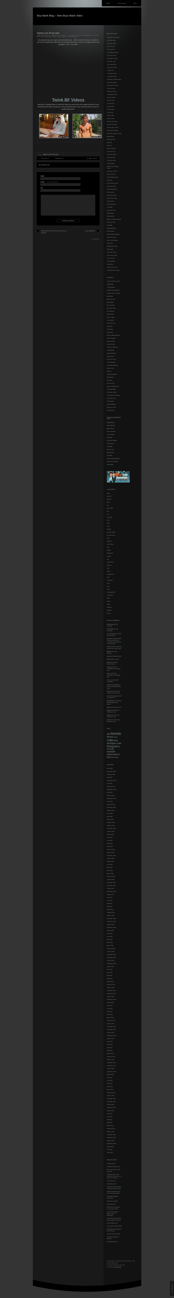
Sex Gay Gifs (110, 383)
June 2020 (110, 813)
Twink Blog (110, 264)
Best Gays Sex (111, 299)
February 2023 (111, 786)
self (108, 559)
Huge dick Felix (111, 1204)
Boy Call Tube (111, 305)
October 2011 (111, 1104)
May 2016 (109, 939)
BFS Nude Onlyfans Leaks (114, 133)
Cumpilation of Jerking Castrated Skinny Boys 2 (114, 686)
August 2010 (110, 1146)
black (108, 502)
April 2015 (110, 978)
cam (108, 511)
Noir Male (109, 225)
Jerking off (110, 553)
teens (38, 36)
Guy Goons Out (111, 1180)
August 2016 (110, 930)
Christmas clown (116, 656)
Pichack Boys (110, 231)
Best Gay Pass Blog (112, 130)
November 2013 (111, 1029)
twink (46, 36)
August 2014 (110, 1002)
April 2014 (110, 1014)
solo (82, 35)
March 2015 (110, 981)
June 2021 (110, 801)
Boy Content (110, 314)
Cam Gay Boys (111, 151)
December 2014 (111, 990)
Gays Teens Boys (112, 195)
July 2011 (109, 1113)
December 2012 (111, 1062)
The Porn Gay (111, 258)
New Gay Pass (111, 222)
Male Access (110, 213)
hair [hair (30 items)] (119, 743)
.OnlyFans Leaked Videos (114, 79)
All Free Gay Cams (112, 121)
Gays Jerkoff (110, 356)
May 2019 (109, 843)
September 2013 (111, 1035)
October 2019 (111, 831)
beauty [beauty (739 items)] (116, 733)
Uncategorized (111, 592)
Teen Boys (95, 35)
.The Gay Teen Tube (112, 85)
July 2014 (109, 1005)
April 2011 (110, 1122)
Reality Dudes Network (113, 234)
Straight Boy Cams (112, 246)
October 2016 (111, 924)
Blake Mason (110, 428)
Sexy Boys (110, 243)
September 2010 (111, 1143)
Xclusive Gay (110, 410)
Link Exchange (122, 3)
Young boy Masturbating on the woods (114, 702)
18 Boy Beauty (111, 287)
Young (108, 613)
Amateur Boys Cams (112, 127)
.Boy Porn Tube (111, 40)
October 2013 (111, 1032)
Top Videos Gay (111, 398)
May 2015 (109, 975)
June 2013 (110, 1044)
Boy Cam (109, 142)
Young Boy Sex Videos (113, 270)
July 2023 (109, 783)
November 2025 (111, 771)
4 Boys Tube (110, 115)
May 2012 (109, 1083)
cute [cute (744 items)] (110, 740)
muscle (109, 556)
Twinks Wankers (111, 404)
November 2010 (111, 1137)
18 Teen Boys (110, 109)
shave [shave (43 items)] (110, 754)
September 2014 (111, 999)
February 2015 (111, 984)
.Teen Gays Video (112, 82)
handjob (109, 541)
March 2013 (110, 1053)
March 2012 (110, 1089)
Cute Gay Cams (111, 160)
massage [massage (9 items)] (110, 749)
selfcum (109, 565)
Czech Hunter (111, 163)
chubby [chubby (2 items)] (115, 737)
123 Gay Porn (111, 103)
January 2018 (111, 879)
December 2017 (111, 882)
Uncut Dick (110, 595)
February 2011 (111, 1128)
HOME (108, 3)
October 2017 (111, 888)
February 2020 (111, 822)
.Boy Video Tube (111, 43)
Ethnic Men (110, 332)
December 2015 (111, 954)
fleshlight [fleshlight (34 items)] (111, 743)
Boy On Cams (111, 317)
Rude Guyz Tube (111, 237)
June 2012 (110, 1080)
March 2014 (110, 1017)
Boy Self (109, 145)
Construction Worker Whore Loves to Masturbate (112, 1213)
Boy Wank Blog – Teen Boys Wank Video (60, 15)
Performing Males (112, 374)
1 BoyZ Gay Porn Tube (113, 281)
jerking (78, 35)
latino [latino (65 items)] (117, 746)
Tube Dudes (110, 401)
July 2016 (109, 933)
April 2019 (110, 846)
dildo (108, 523)
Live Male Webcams (112, 365)
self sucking (110, 562)
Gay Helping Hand (112, 1241)
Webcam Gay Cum (112, 267)
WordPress (118, 1267)
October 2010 (111, 1140)
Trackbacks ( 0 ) (59, 158)
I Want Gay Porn (111, 204)
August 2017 (110, 894)
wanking (63, 36)
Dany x (109, 680)
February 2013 (111, 1056)
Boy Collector (110, 311)
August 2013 (110, 1038)
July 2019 (109, 837)
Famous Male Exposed (113, 335)
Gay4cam (109, 638)
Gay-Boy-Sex (110, 192)
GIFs (108, 538)
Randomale (110, 377)
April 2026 (110, 768)
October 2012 (111, 1068)
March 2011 (110, 1125)
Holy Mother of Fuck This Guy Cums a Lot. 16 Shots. (54, 232)
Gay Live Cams (111, 174)
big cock (109, 496)
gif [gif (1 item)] (116, 743)
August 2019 (110, 834)
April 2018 (110, 870)
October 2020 (111, 810)
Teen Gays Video (111, 392)
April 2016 (110, 942)
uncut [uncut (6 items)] (116, 757)
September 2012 (111, 1071)
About (135, 3)
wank (59, 36)
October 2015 (111, 960)
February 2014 (111, 1020)
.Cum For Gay (111, 46)
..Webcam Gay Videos (113, 37)
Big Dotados (110, 302)
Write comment (73, 36)
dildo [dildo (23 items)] (116, 740)
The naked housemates (113, 395)
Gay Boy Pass (111, 341)
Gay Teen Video (111, 186)
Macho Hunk (110, 368)
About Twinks (110, 118)
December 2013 (111, 1026)
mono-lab (122, 1265)
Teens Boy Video (111, 252)
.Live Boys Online (112, 76)
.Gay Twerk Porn (111, 64)
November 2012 (111, 1065)
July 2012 (109, 1077)
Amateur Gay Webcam (113, 290)
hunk (108, 547)
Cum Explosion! (90, 231)
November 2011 (111, 1101)
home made (110, 544)
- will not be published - (49, 182)
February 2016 (111, 948)
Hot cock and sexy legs (113, 1234)
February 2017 (111, 912)
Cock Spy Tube (111, 157)
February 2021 (111, 804)
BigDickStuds (110, 136)
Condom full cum (117, 707)
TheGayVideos (111, 261)
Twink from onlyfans (112, 1201)
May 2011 (109, 1119)
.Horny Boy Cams (112, 73)
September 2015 (111, 963)
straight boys (87, 35)
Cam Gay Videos (111, 154)
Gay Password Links (112, 177)
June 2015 (110, 972)
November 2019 (111, 828)
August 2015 (110, 966)
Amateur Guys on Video (113, 293)
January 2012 (111, 1095)
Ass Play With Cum (112, 1223)
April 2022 (110, 792)
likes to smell (115, 659)
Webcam (109, 610)
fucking (109, 529)
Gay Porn (109, 180)
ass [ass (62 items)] (109, 733)
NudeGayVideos (111, 228)
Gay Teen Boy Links (112, 183)
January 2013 (111, 1059)
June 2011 (110, 1116)
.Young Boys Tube (112, 94)
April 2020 (110, 816)
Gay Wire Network (112, 189)
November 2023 (111, 780)
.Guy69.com (110, 70)
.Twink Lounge (111, 88)
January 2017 (111, 915)
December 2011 (111, 1098)
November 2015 (111, 957)
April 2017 (110, 906)
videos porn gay (111, 407)
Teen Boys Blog (111, 389)
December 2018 (111, 855)
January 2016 (111, 951)
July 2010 (109, 1149)
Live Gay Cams (111, 210)
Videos (54, 36)
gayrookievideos (111, 353)
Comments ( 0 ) (45, 158)
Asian (108, 493)
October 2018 (111, 858)
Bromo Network (111, 148)
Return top (96, 239)
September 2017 (111, 891)
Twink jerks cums (111, 1184)
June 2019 (110, 840)
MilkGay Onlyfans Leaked (114, 219)
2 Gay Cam (110, 112)
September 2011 (111, 1107)
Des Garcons (110, 320)
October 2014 (111, 996)
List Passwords (111, 362)
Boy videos (63, 35)
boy (57, 35)
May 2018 (109, 867)
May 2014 (109, 1011)
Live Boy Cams (111, 1163)
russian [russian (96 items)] (111, 751)
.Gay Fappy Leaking (112, 52)
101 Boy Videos (111, 97)
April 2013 (110, 1050)
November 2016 (111, 921)
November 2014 (111, 993)
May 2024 (109, 777)
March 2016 (110, 945)
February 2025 (111, 774)
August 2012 (110, 1074)
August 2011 (110, 1110)
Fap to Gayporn (111, 338)
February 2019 (111, 849)
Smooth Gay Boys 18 (113, 386)
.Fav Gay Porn (111, 49)
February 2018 (111, 876)
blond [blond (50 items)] (110, 736)
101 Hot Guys (111, 100)
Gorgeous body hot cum (113, 1166)
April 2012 (110, 1086)
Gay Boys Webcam (112, 347)
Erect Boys (110, 329)
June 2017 (110, 900)
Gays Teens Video (112, 198)
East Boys (110, 326)
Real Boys (110, 380)
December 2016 (111, 918)
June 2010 (110, 1152)
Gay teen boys (111, 535)
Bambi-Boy (110, 296)
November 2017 (111, 885)
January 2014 (111, 1023)
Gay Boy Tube (111, 344)
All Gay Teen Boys (112, 124)
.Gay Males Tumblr (112, 58)
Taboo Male (110, 249)
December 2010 (111, 1134)
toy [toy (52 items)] (108, 757)
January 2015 (111, 987)
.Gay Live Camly (111, 55)
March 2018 (110, 873)
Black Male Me (111, 139)
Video (50, 36)
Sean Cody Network (112, 240)
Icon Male (109, 207)
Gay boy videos (111, 532)
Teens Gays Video (112, 255)
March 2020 (110, 819)
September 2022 (111, 789)
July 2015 (109, 969)
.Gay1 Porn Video (112, 67)
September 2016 (111, 927)
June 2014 (110, 1008)
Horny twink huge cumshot (114, 1226)
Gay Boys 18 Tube (112, 171)
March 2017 (110, 909)
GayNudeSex (110, 350)
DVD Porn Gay (111, 323)
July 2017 (109, 897)
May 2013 (109, 1047)
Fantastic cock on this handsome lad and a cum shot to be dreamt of (114, 1176)
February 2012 (111, 1092)
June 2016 (110, 936)
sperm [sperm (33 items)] (116, 754)
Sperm (109, 571)
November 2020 (111, 807)
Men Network (110, 216)
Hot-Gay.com (110, 201)
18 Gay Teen (110, 106)
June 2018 (110, 864)
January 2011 (111, 1131)
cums (108, 520)
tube (42, 36)
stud (108, 577)
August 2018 (110, 861)
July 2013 (109, 1041)
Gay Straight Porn (112, 633)
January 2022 (111, 795)
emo (108, 526)
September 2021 (111, 798)
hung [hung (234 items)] (110, 746)
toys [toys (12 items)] (112, 757)
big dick (109, 499)
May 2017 (109, 903)
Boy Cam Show (111, 308)
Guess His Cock (111, 359)
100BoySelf (110, 284)
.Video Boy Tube (111, 91)
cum (68, 35)
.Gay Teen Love (111, 61)
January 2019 (111, 852)
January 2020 (111, 825)
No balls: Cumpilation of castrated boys (113, 668)
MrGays (109, 371)
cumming (72, 35)
